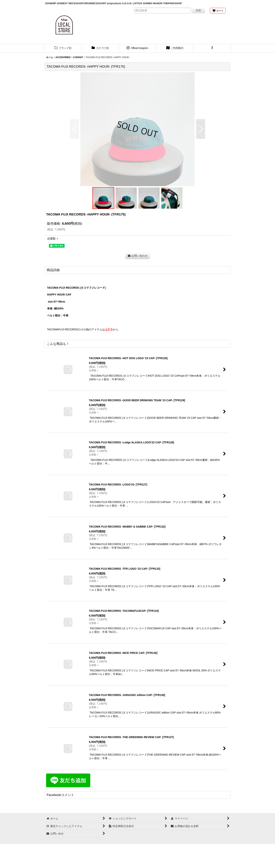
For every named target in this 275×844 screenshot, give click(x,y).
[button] (212, 48)
